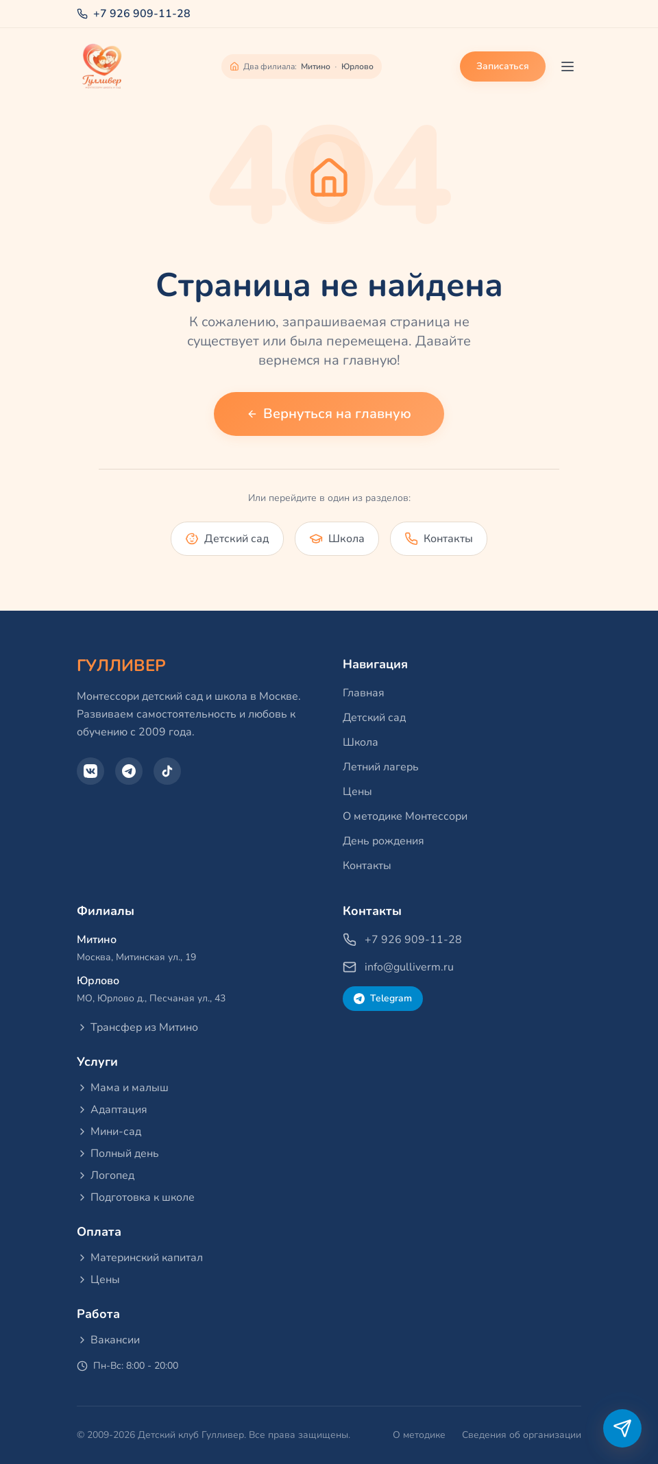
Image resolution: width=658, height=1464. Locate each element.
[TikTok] (167, 771)
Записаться (502, 66)
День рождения (383, 841)
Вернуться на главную (329, 413)
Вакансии (108, 1339)
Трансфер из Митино (137, 1027)
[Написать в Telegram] (622, 1428)
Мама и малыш (123, 1087)
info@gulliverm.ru (398, 967)
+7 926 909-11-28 (134, 13)
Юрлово (357, 66)
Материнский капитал (140, 1257)
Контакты (367, 865)
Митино (315, 66)
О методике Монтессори (405, 816)
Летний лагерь (381, 766)
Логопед (105, 1175)
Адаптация (112, 1109)
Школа (360, 742)
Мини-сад (109, 1131)
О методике (419, 1434)
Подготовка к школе (136, 1197)
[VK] (90, 771)
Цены (357, 791)
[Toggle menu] (567, 66)
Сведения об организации (521, 1434)
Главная (364, 692)
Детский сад (374, 717)
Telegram (383, 998)
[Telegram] (129, 771)
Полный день (118, 1153)
